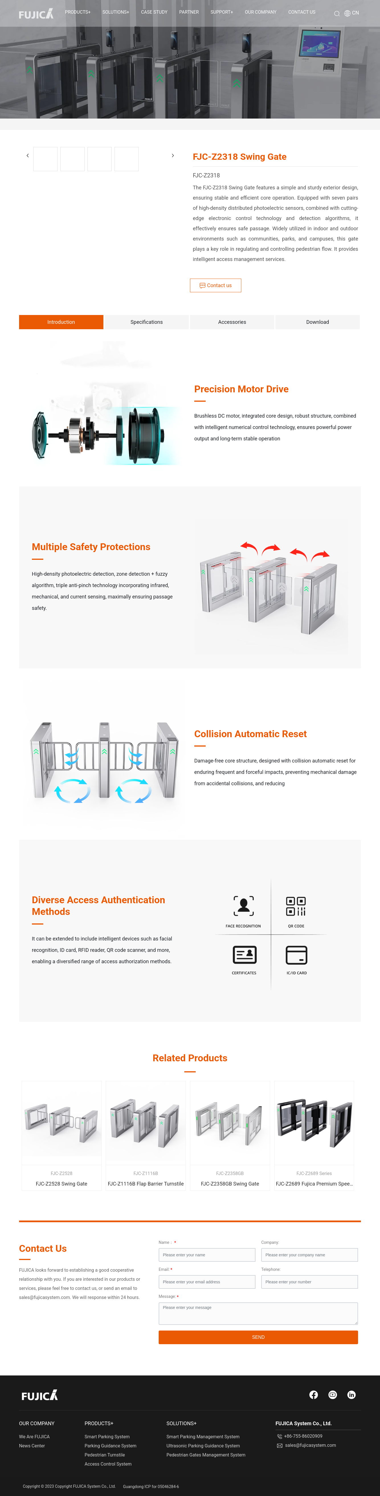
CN (355, 13)
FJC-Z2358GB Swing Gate (230, 1184)
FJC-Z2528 (61, 1173)
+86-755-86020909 (303, 1436)
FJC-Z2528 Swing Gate (61, 1184)
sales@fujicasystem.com (310, 1445)
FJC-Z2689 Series (314, 1173)
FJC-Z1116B (146, 1173)
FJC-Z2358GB (230, 1173)
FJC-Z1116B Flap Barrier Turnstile (146, 1184)
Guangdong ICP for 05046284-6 (151, 1486)
